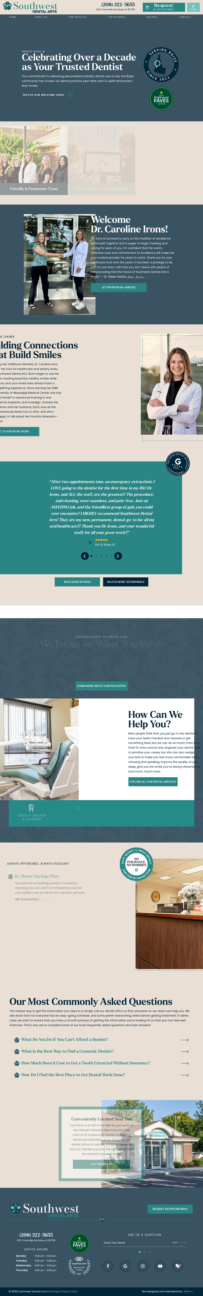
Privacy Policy (69, 1291)
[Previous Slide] (85, 556)
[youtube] (160, 1266)
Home (12, 17)
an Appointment (160, 7)
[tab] (91, 556)
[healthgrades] (177, 1266)
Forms (193, 7)
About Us (42, 17)
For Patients (118, 17)
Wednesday (23, 1265)
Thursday (22, 1270)
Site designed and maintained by (166, 1291)
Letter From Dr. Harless (53, 287)
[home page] (30, 7)
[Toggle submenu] (48, 17)
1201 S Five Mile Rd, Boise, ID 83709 (115, 9)
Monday (21, 1256)
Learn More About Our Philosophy (101, 686)
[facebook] (107, 1266)
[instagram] (142, 1266)
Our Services (79, 17)
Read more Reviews (77, 582)
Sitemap (53, 1291)
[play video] (80, 94)
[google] (125, 1266)
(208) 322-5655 (118, 5)
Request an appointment (170, 1209)
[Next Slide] (118, 556)
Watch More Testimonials (125, 582)
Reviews (153, 17)
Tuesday (21, 1260)
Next (179, 1242)
